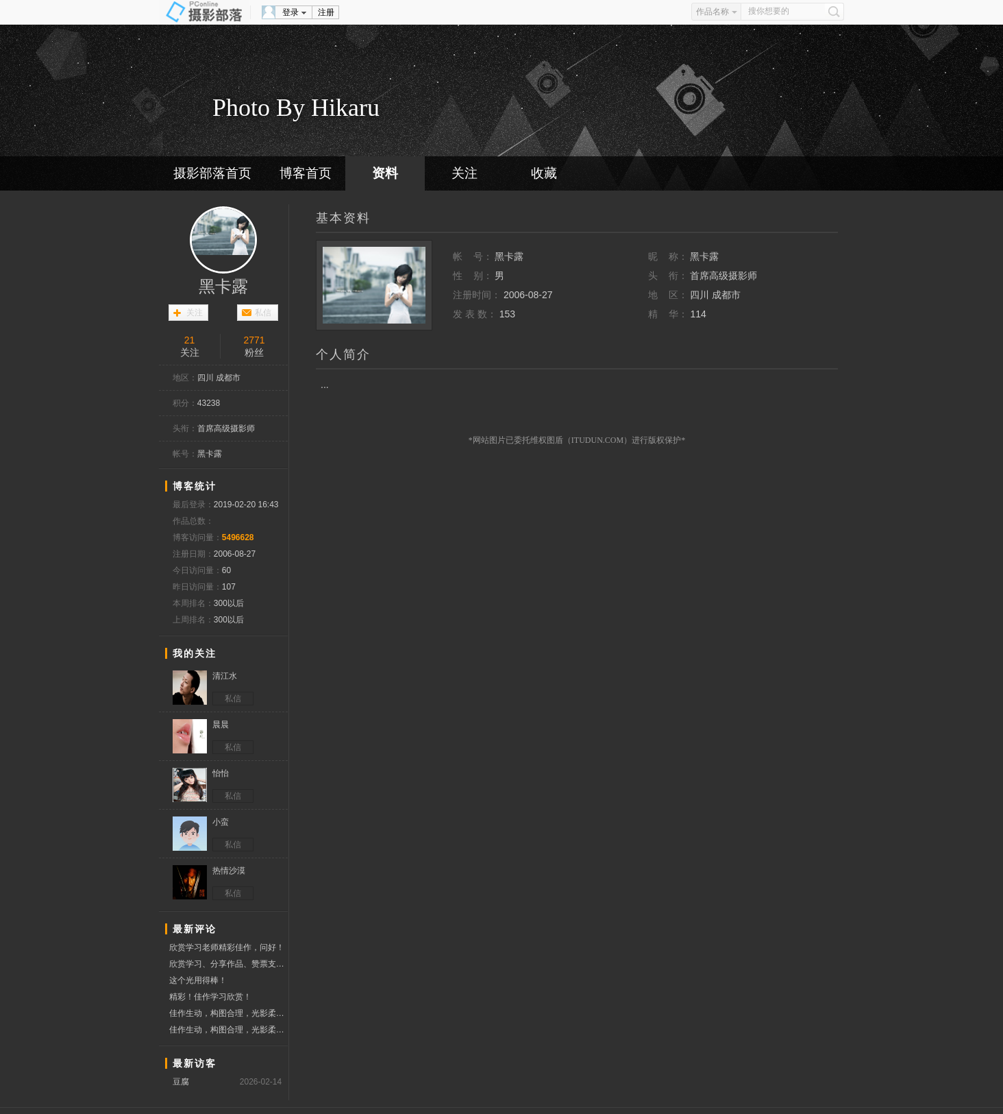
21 (189, 340)
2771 (254, 340)
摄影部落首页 (212, 173)
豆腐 (181, 1082)
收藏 (544, 173)
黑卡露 (223, 286)
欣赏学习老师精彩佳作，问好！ (226, 947)
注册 (326, 12)
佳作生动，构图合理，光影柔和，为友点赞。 (228, 1013)
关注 (464, 173)
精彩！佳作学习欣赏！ (210, 997)
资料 (385, 173)
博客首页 (306, 173)
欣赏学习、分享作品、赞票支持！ (228, 964)
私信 (263, 312)
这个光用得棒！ (198, 980)
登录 (290, 12)
